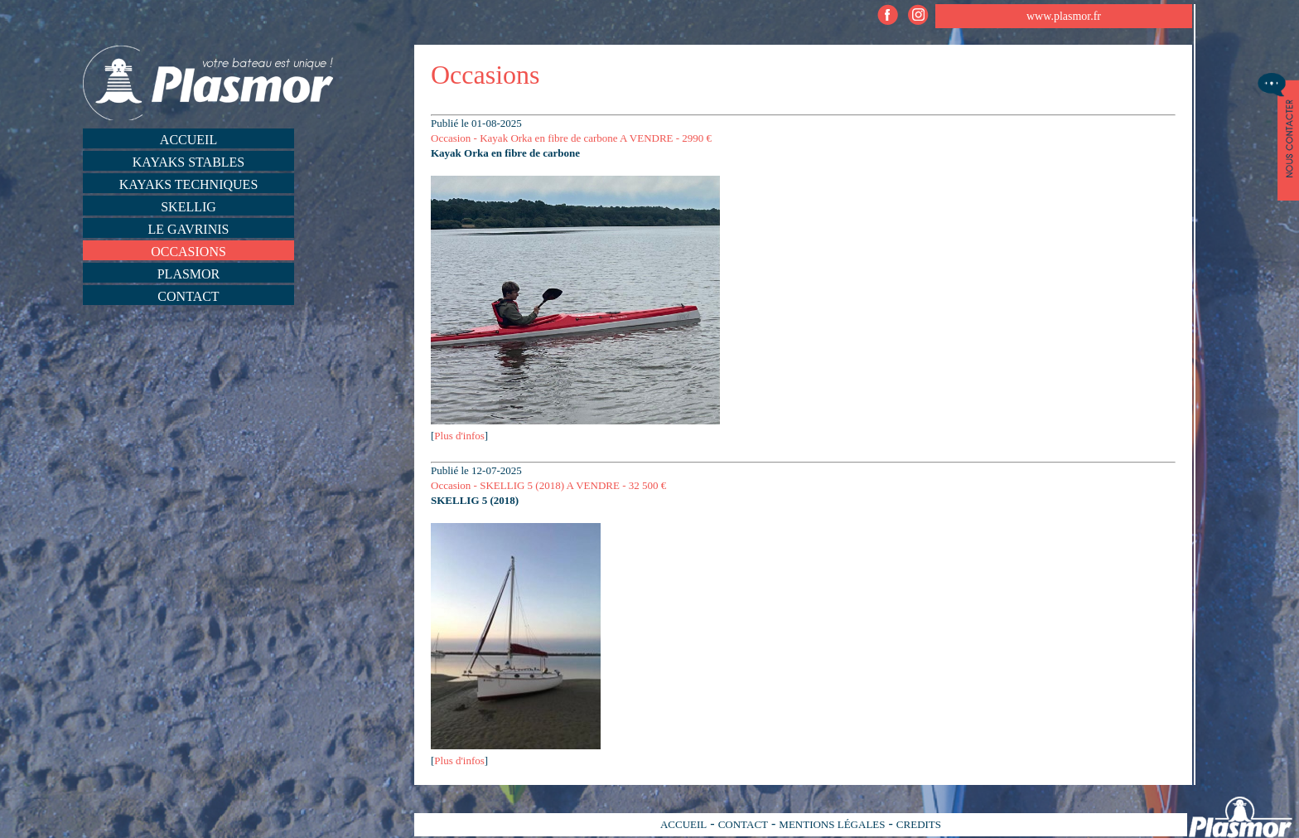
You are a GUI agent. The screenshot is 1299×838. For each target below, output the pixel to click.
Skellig (188, 207)
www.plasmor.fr (1063, 16)
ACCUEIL (683, 824)
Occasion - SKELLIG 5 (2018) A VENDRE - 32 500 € (548, 485)
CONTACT (743, 824)
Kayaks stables (189, 162)
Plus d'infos (459, 435)
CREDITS (918, 824)
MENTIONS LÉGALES (832, 824)
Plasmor (188, 274)
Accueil (188, 140)
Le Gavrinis (188, 229)
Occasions (188, 252)
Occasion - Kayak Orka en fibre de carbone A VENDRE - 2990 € (571, 138)
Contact (188, 296)
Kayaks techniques (188, 184)
